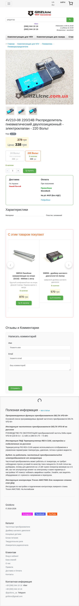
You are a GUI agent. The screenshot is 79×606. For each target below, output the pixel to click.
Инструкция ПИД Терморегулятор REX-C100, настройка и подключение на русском (35, 442)
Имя (10, 343)
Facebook (40, 514)
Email (10, 354)
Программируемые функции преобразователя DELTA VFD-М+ (37, 415)
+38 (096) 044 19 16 (14, 585)
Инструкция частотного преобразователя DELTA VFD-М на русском (36, 428)
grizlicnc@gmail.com (14, 596)
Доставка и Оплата (14, 571)
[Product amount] (12, 171)
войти (62, 2)
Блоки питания (12, 538)
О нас (8, 563)
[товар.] (71, 3)
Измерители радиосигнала (17, 545)
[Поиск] (36, 20)
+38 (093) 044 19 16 (14, 589)
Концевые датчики (13, 534)
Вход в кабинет (12, 556)
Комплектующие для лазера (51, 37)
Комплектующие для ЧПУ (20, 37)
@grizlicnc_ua (11, 593)
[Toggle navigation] (9, 3)
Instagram (27, 514)
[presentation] (10, 265)
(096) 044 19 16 (31, 26)
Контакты (9, 574)
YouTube (52, 514)
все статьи (45, 410)
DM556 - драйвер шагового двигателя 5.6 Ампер (55, 274)
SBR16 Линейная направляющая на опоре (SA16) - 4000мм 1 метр (24, 276)
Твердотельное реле (14, 541)
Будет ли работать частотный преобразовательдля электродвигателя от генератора (34, 456)
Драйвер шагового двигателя (18, 530)
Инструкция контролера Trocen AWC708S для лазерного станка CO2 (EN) (38, 481)
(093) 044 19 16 (31, 29)
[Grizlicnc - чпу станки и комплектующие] (39, 13)
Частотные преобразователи (18, 527)
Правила (9, 567)
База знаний (11, 560)
